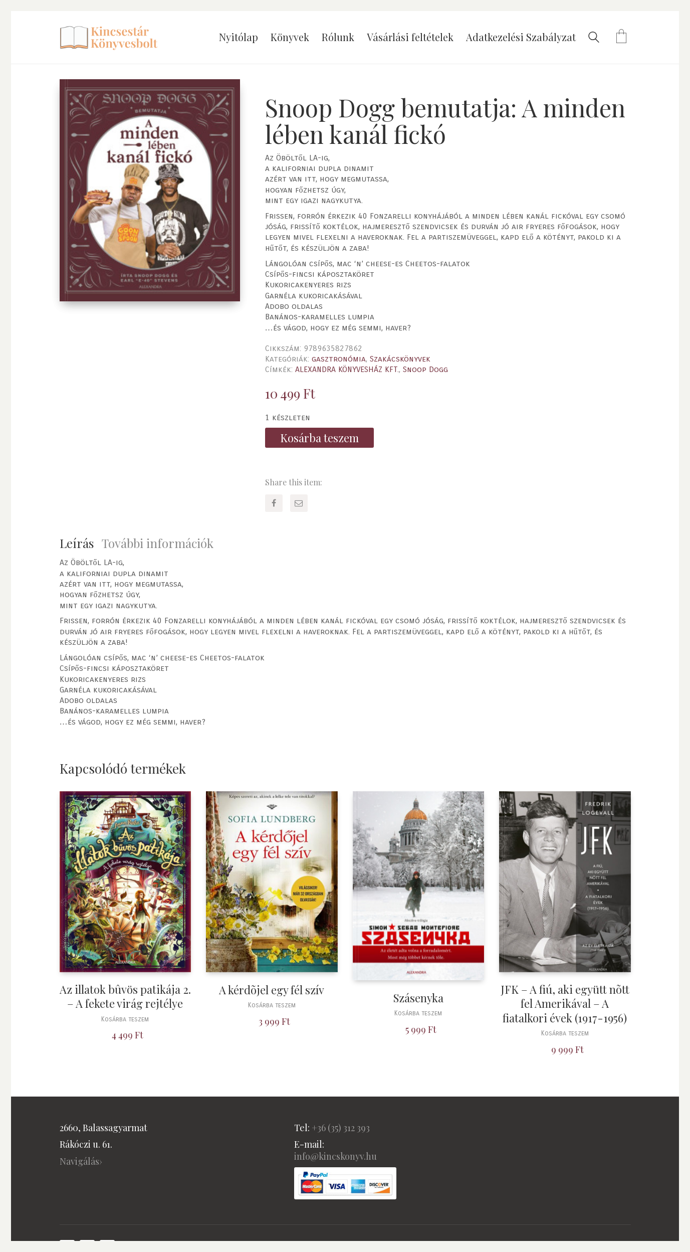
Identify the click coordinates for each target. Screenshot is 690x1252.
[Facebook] (274, 503)
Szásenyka (418, 998)
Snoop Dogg (425, 369)
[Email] (299, 503)
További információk (157, 543)
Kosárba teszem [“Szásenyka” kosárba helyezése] (418, 1013)
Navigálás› (81, 1161)
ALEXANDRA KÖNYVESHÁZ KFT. (347, 369)
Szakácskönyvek (400, 359)
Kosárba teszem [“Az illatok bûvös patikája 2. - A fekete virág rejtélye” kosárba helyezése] (125, 1019)
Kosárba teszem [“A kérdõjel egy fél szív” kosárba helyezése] (272, 1005)
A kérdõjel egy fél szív (271, 990)
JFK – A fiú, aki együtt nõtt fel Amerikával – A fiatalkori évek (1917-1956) (565, 1003)
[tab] (81, 543)
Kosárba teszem (319, 437)
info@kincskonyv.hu (335, 1156)
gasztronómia (339, 359)
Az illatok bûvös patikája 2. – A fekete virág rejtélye (125, 996)
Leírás (77, 543)
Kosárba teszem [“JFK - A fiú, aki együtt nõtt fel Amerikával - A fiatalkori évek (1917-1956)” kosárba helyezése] (565, 1033)
